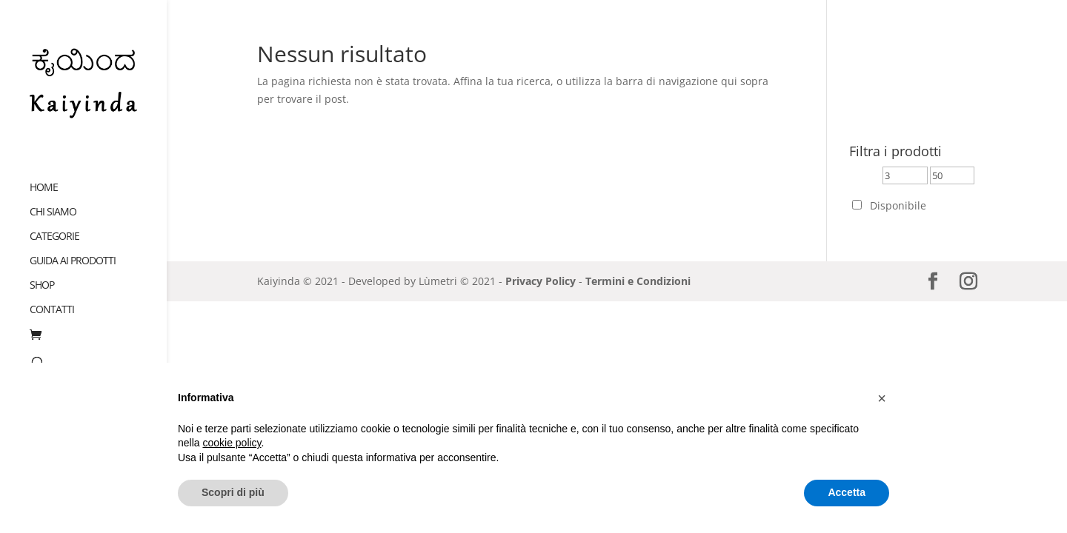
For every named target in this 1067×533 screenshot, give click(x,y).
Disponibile (898, 205)
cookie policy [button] (231, 443)
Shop (42, 271)
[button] (882, 398)
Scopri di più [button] (233, 492)
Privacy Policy (540, 281)
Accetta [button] (846, 492)
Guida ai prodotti (73, 246)
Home (44, 173)
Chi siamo (53, 198)
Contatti (52, 295)
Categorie (54, 222)
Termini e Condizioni (638, 281)
